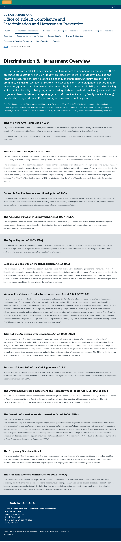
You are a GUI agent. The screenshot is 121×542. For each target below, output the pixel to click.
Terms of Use (65, 532)
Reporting (8, 36)
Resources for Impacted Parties (30, 36)
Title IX (7, 31)
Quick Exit (7, 2)
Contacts (56, 41)
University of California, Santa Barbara (17, 7)
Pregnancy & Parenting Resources (18, 41)
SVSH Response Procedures (66, 31)
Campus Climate (54, 36)
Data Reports (42, 41)
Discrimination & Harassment (27, 31)
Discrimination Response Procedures (98, 31)
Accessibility (8, 535)
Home (6, 47)
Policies (46, 31)
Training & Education (74, 36)
